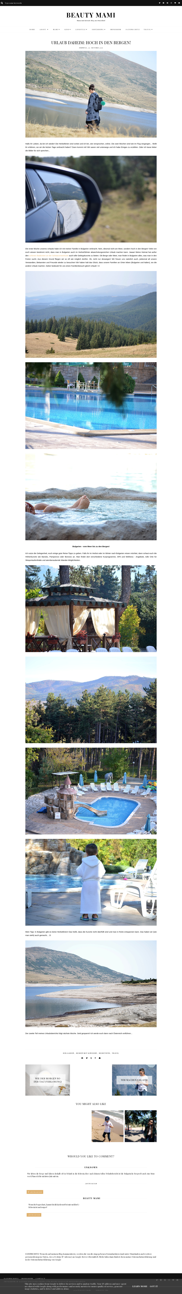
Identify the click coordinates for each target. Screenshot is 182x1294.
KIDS (66, 29)
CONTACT (40, 1278)
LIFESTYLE (80, 29)
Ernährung (98, 29)
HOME (32, 29)
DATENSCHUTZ (133, 29)
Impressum (115, 29)
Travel (115, 1053)
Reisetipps (104, 1053)
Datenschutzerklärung (142, 1257)
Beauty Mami (91, 1198)
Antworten (91, 1184)
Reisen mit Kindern (86, 1053)
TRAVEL (147, 29)
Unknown (91, 1167)
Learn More (139, 1286)
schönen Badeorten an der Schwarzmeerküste (48, 255)
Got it (154, 1286)
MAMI (55, 29)
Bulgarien (68, 1053)
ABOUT (43, 29)
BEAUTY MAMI (91, 15)
